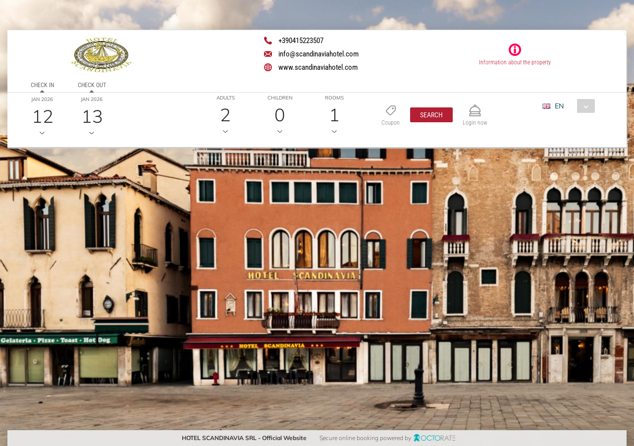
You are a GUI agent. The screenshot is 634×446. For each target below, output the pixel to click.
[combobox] (572, 105)
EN (559, 105)
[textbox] (81, 226)
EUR (555, 123)
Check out (92, 85)
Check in (42, 85)
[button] (431, 114)
